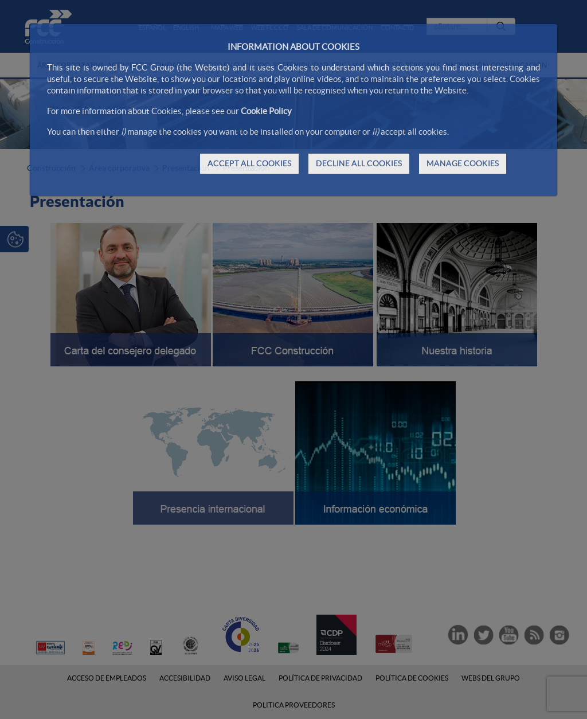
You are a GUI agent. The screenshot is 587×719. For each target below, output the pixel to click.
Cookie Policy (266, 111)
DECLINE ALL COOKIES (359, 163)
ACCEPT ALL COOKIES (249, 163)
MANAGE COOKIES (462, 163)
